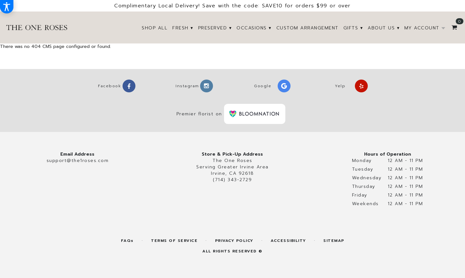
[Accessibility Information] (6, 6)
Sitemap (333, 240)
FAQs (127, 240)
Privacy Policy (234, 240)
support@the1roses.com (78, 160)
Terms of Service (174, 240)
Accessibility (288, 240)
